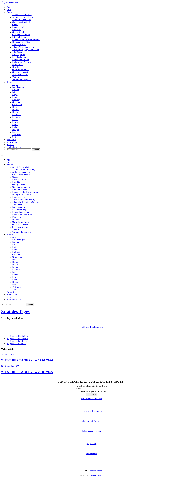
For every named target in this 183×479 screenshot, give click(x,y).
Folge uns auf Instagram (91, 411)
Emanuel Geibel (19, 27)
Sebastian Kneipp (20, 74)
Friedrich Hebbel (19, 37)
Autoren (10, 12)
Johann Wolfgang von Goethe (25, 49)
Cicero (15, 24)
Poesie (15, 132)
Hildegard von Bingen (22, 42)
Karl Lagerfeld (18, 54)
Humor (15, 109)
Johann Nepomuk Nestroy (23, 47)
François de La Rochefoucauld (26, 39)
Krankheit (16, 114)
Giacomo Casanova (21, 34)
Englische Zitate (14, 147)
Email (79, 388)
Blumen (15, 89)
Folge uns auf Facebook (91, 421)
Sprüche (10, 144)
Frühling (16, 99)
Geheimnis (17, 102)
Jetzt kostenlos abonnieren (91, 327)
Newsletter (11, 139)
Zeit (14, 137)
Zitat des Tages (15, 311)
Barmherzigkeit (19, 87)
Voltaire (15, 77)
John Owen (17, 52)
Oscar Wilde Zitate (20, 69)
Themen (10, 82)
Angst (15, 84)
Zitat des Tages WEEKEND (92, 392)
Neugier (15, 129)
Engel (14, 94)
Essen (14, 97)
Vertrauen (16, 134)
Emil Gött (16, 29)
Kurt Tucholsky (19, 57)
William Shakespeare (21, 79)
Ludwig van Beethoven (22, 62)
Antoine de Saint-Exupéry (23, 17)
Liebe (14, 127)
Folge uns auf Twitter (91, 431)
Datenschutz (91, 453)
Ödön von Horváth (20, 72)
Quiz (9, 9)
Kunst (15, 119)
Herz (14, 107)
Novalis (15, 67)
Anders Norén (96, 475)
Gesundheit (17, 104)
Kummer (16, 117)
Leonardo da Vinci (20, 59)
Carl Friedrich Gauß (21, 22)
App (9, 7)
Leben (15, 122)
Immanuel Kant (19, 44)
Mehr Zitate (12, 142)
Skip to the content (9, 2)
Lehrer (15, 124)
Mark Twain (17, 64)
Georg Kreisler (18, 32)
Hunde (15, 112)
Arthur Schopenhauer (21, 19)
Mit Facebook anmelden (91, 398)
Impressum (91, 443)
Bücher (15, 92)
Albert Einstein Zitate (22, 14)
